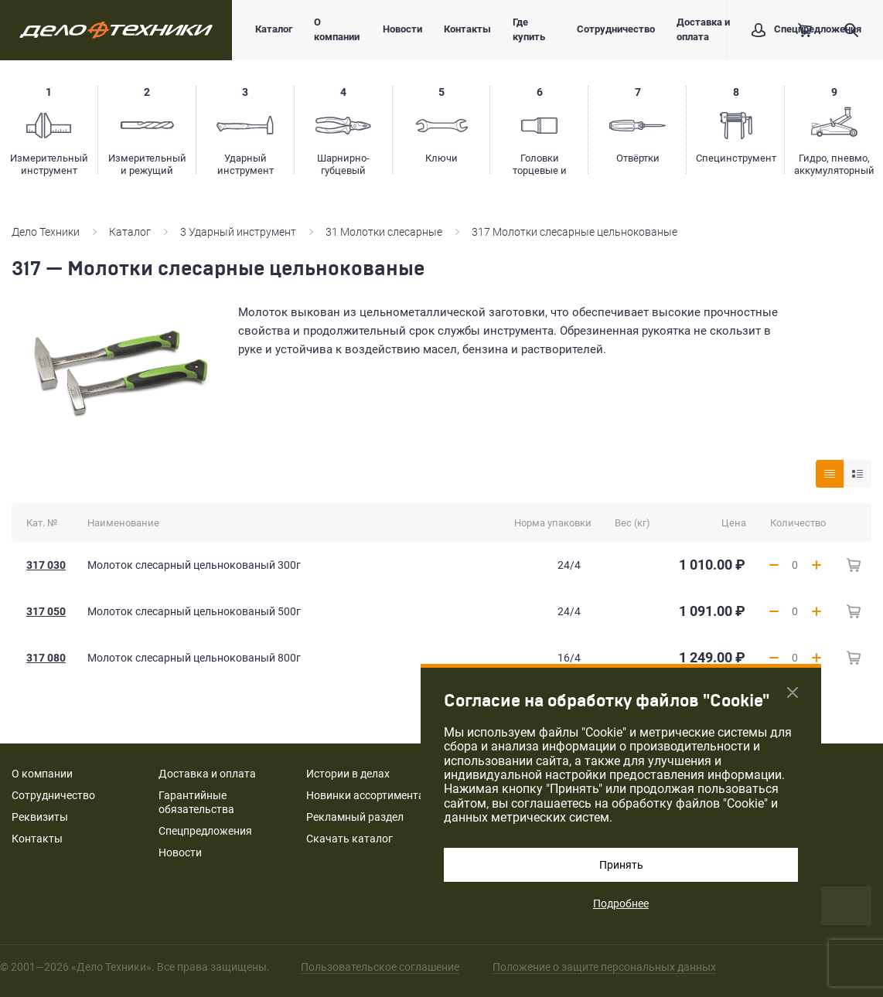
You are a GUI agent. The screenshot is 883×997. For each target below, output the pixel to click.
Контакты (467, 29)
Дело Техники (46, 232)
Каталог (273, 29)
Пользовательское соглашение (380, 967)
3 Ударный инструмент (238, 232)
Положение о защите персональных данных (604, 967)
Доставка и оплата (703, 29)
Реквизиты (40, 817)
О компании (337, 29)
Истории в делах (348, 773)
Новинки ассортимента (365, 795)
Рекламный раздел (355, 817)
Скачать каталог (349, 838)
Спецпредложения (205, 831)
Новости (402, 29)
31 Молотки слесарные (384, 232)
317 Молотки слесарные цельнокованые (574, 232)
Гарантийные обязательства (196, 802)
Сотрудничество (616, 29)
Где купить (529, 29)
